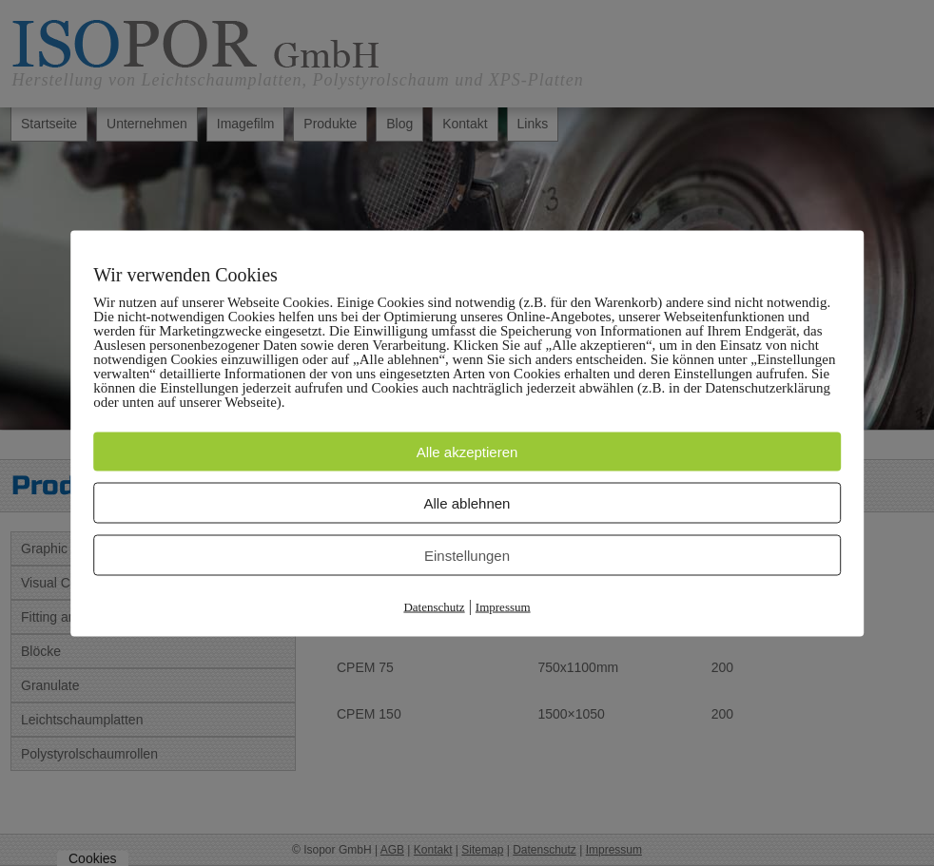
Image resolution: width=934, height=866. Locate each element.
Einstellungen (467, 555)
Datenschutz (433, 606)
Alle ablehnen (467, 502)
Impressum (503, 606)
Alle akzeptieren (467, 451)
